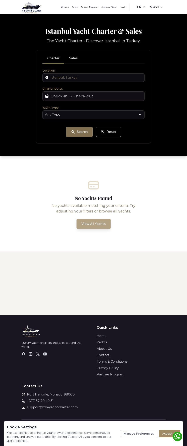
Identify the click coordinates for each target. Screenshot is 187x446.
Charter (65, 7)
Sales (74, 7)
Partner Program (89, 7)
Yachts (102, 342)
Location (48, 70)
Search (79, 132)
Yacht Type (50, 107)
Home (102, 336)
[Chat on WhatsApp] (177, 436)
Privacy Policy (108, 368)
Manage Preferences (139, 433)
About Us (104, 349)
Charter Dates (52, 88)
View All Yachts (93, 224)
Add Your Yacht (109, 7)
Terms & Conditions (112, 361)
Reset (108, 132)
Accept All (169, 433)
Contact (103, 355)
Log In (123, 7)
